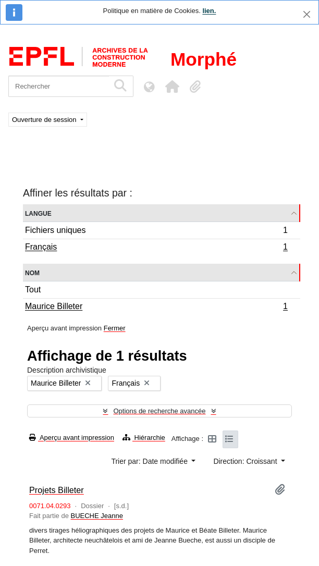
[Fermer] (306, 14)
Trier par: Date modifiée (150, 461)
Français (156, 248)
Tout (33, 289)
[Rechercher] (58, 86)
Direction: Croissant (246, 461)
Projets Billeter (56, 490)
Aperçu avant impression (71, 437)
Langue (38, 213)
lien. (209, 11)
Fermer (115, 328)
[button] (172, 86)
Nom (32, 272)
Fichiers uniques (156, 231)
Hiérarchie (143, 437)
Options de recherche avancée (159, 411)
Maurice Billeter (156, 307)
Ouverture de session (45, 120)
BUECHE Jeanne (97, 516)
